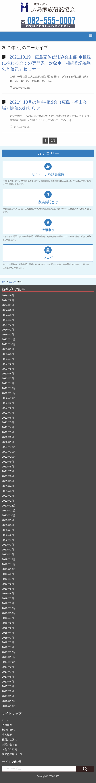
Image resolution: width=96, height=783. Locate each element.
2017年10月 (9, 661)
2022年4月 (8, 427)
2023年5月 (8, 368)
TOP (4, 282)
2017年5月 (8, 676)
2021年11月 (9, 451)
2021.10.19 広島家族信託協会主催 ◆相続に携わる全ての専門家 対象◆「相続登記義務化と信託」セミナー (46, 63)
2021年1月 (8, 500)
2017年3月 (8, 686)
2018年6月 (8, 622)
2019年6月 (8, 583)
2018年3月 (8, 637)
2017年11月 (9, 657)
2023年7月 (8, 358)
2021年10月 (9, 456)
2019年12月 (9, 559)
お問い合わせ (9, 744)
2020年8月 (8, 525)
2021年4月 (8, 486)
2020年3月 (8, 544)
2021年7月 (8, 471)
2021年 (12, 282)
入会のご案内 (9, 749)
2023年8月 (8, 354)
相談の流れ (8, 729)
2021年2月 (8, 495)
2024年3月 (8, 324)
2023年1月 (8, 383)
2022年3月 (8, 432)
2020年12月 (9, 505)
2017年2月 (8, 691)
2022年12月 (9, 388)
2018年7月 (8, 617)
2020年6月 (8, 534)
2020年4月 (8, 539)
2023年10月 (9, 344)
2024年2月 (8, 329)
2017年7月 (8, 671)
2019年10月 (9, 569)
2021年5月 (8, 481)
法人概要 (7, 734)
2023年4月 (8, 373)
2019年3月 (8, 598)
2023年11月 (9, 339)
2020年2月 (8, 549)
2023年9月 (8, 349)
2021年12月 (9, 446)
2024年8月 (8, 300)
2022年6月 (8, 417)
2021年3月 (8, 491)
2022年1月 (8, 442)
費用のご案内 (9, 739)
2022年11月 (9, 393)
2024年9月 (8, 295)
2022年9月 (8, 402)
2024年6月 (8, 310)
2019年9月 (8, 574)
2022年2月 (8, 437)
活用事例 (7, 724)
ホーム (5, 720)
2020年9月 (8, 520)
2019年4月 (8, 593)
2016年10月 (9, 706)
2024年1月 (8, 334)
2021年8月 (8, 466)
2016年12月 (9, 701)
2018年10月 (9, 613)
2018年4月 (8, 632)
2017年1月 (8, 696)
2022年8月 (8, 407)
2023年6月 (8, 363)
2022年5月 (8, 422)
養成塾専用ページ (12, 754)
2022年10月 (9, 398)
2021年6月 (8, 476)
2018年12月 (9, 608)
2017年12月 (9, 652)
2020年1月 (8, 554)
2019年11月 (9, 564)
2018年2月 (8, 642)
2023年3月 (8, 378)
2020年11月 (9, 510)
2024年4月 (8, 319)
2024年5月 (8, 315)
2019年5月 (8, 588)
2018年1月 (8, 647)
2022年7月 (8, 412)
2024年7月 (8, 305)
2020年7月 (8, 530)
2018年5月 (8, 627)
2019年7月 (8, 578)
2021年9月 (8, 461)
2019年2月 (8, 603)
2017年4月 (8, 681)
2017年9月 (8, 666)
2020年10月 (9, 515)
